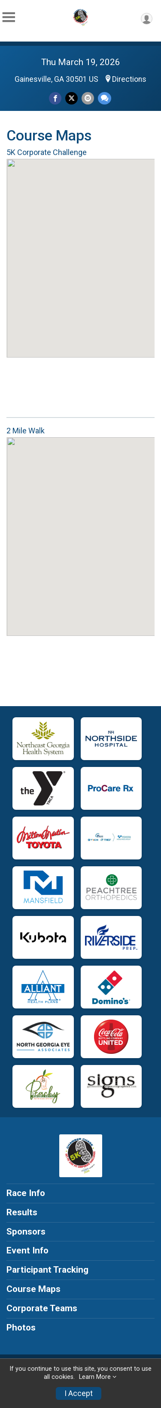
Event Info (27, 1250)
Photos (21, 1327)
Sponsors (26, 1231)
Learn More (95, 1377)
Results (21, 1212)
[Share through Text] (104, 98)
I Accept (78, 1393)
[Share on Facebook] (55, 98)
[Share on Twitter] (71, 98)
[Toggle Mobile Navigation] (8, 17)
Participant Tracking (47, 1270)
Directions (129, 79)
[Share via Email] (88, 98)
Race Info (25, 1193)
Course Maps (33, 1289)
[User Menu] (146, 18)
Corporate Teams (41, 1308)
